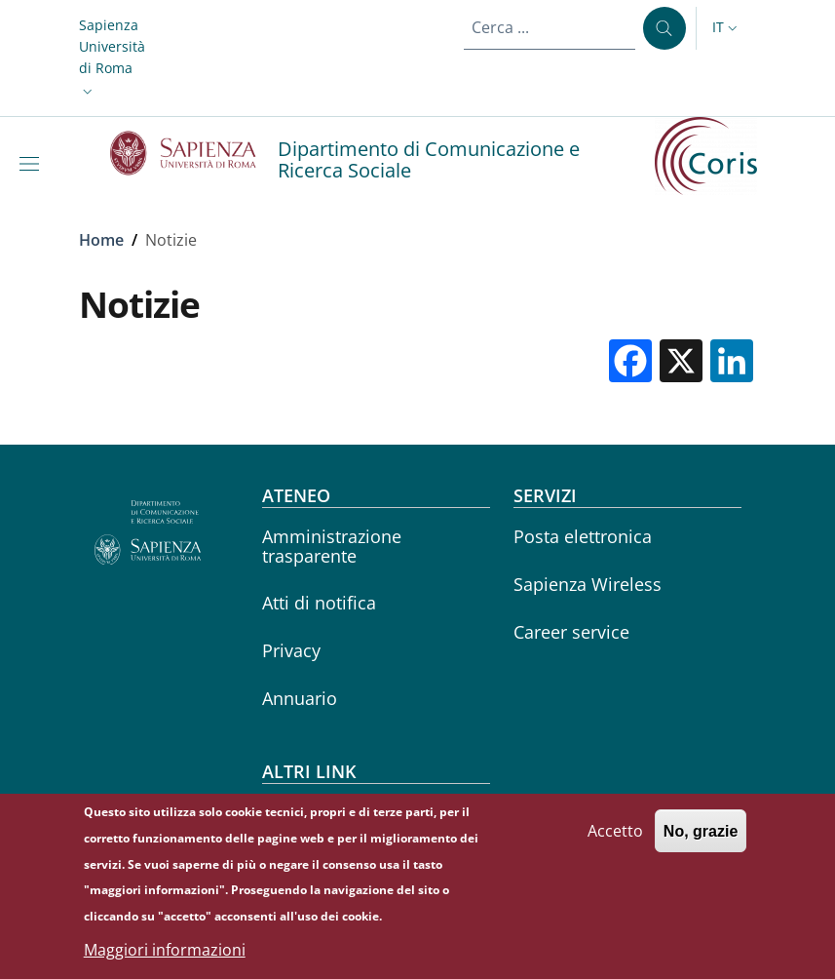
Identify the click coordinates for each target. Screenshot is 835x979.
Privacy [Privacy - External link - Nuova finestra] (291, 650)
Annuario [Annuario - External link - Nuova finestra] (299, 698)
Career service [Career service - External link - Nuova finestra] (571, 632)
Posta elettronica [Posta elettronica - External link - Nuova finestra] (582, 536)
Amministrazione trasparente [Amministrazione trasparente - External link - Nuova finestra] (331, 546)
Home (101, 240)
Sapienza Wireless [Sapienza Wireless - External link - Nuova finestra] (587, 584)
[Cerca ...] (664, 28)
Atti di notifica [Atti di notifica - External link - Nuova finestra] (319, 602)
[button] (112, 58)
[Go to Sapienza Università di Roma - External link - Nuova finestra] (194, 153)
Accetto (615, 839)
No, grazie (701, 840)
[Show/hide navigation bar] (33, 163)
